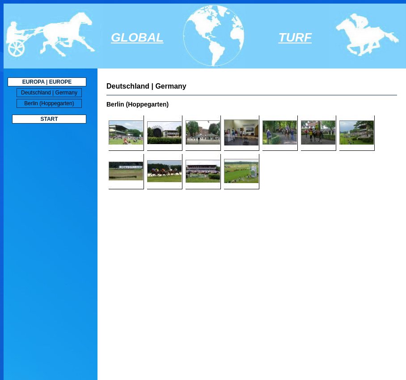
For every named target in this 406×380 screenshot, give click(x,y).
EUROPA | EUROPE (47, 82)
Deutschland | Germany (49, 93)
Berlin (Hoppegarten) (49, 103)
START (49, 119)
